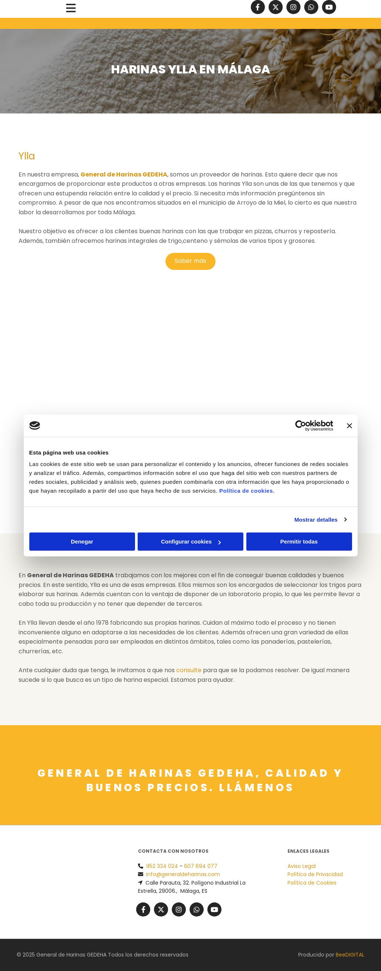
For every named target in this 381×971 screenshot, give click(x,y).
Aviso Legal (302, 866)
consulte (188, 670)
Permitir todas (299, 541)
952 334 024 (162, 866)
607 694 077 (200, 866)
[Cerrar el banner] (349, 425)
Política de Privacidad (315, 874)
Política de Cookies (312, 882)
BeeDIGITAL (350, 954)
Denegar (82, 541)
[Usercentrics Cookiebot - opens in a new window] (300, 425)
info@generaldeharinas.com (183, 874)
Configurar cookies (191, 541)
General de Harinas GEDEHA (124, 174)
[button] (71, 9)
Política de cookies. (247, 491)
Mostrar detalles (316, 519)
